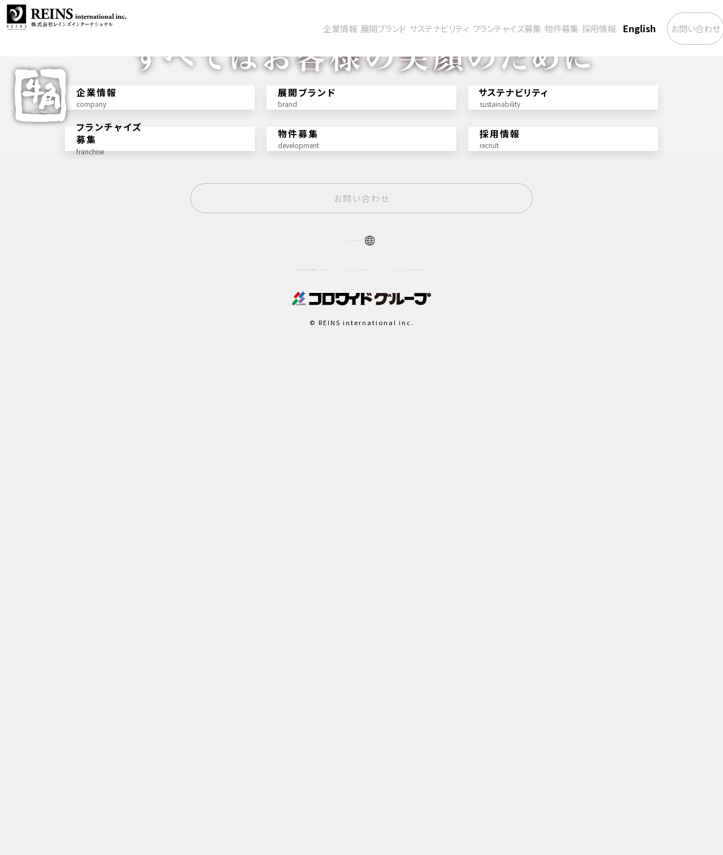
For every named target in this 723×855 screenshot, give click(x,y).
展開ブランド (294, 28)
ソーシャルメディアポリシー (452, 763)
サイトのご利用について (265, 763)
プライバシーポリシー (356, 763)
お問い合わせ (676, 28)
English (606, 28)
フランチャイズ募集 (446, 28)
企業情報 (239, 28)
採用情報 (561, 28)
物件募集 (513, 28)
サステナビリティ (364, 28)
